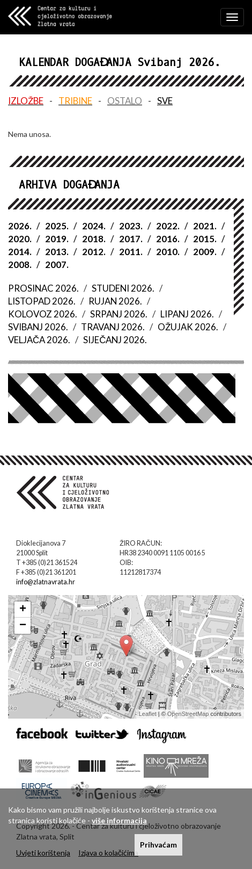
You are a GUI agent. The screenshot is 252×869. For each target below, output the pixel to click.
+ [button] (22, 610)
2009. (205, 251)
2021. (205, 225)
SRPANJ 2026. (118, 314)
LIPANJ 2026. (187, 314)
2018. (94, 238)
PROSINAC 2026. (43, 288)
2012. (94, 251)
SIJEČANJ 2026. (115, 339)
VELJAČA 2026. (39, 339)
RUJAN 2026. (115, 301)
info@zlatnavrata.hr (45, 582)
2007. (57, 264)
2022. (168, 225)
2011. (131, 251)
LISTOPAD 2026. (42, 301)
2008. (20, 264)
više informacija (119, 820)
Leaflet (148, 714)
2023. (131, 225)
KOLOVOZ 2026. (42, 314)
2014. (20, 251)
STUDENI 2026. (123, 288)
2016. (168, 238)
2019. (57, 238)
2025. (57, 225)
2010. (168, 251)
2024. (94, 225)
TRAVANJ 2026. (113, 326)
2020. (20, 238)
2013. (57, 251)
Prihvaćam (158, 844)
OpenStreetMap (188, 714)
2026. (20, 225)
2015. (205, 238)
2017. (131, 238)
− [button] (22, 626)
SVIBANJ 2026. (38, 326)
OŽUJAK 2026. (188, 326)
